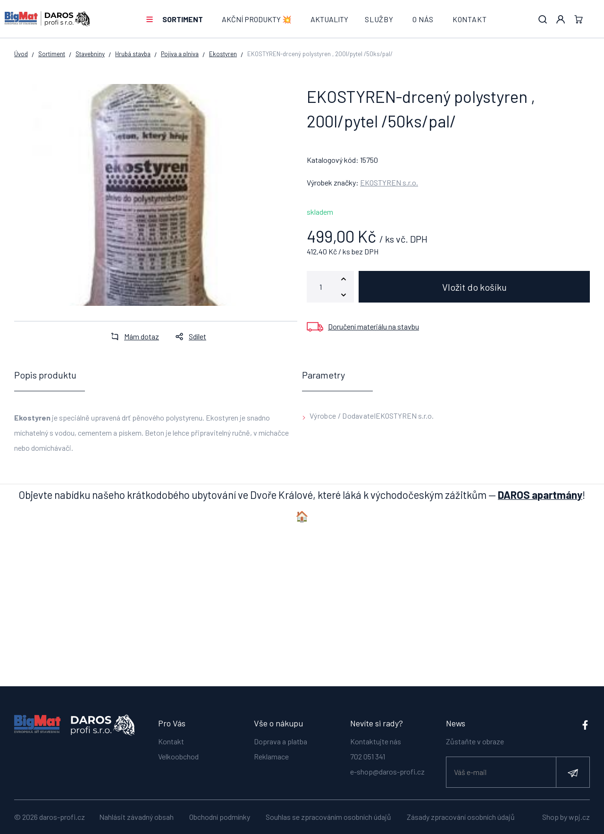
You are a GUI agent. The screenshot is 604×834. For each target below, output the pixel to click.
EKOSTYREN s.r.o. (389, 182)
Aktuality (329, 19)
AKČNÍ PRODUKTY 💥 (257, 19)
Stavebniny (90, 54)
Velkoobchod (178, 755)
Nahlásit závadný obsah (136, 816)
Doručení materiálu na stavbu (373, 326)
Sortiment (182, 19)
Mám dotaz (132, 336)
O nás (423, 19)
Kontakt (470, 19)
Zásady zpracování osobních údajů (461, 816)
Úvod (21, 54)
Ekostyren (223, 54)
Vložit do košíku (474, 287)
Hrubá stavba (133, 54)
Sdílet (188, 336)
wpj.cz (579, 816)
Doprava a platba (280, 740)
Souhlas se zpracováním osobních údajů (328, 816)
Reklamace (271, 755)
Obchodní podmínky (219, 816)
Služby (379, 19)
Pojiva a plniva (180, 54)
